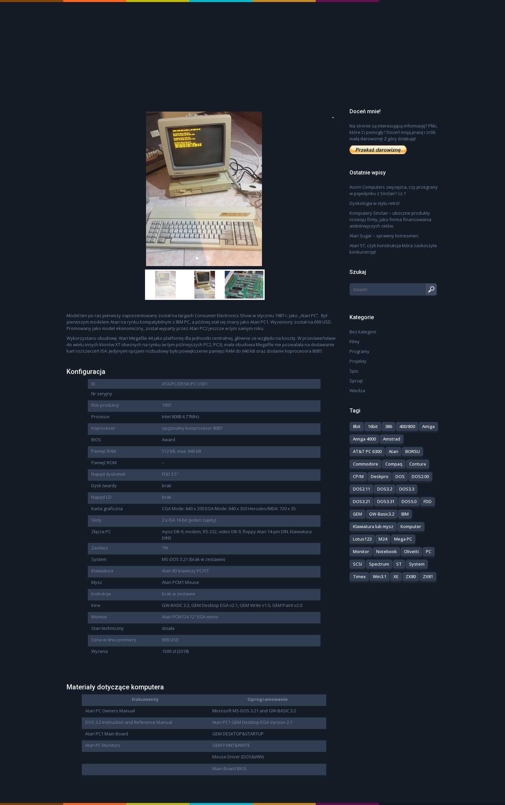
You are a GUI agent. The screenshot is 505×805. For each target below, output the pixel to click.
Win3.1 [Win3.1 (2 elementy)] (379, 576)
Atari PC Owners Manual (110, 711)
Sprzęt (356, 381)
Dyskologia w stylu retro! (375, 203)
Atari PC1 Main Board (106, 734)
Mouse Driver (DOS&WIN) (238, 757)
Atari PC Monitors (102, 745)
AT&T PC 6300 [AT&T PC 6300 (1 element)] (367, 451)
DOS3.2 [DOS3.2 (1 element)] (384, 489)
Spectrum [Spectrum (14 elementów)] (379, 564)
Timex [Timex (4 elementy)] (359, 576)
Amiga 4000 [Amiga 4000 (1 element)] (364, 439)
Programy (359, 351)
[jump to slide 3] (244, 285)
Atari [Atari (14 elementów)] (393, 451)
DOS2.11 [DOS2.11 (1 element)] (361, 489)
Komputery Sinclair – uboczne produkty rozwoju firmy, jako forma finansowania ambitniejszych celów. (390, 219)
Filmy (355, 341)
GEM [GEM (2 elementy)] (357, 514)
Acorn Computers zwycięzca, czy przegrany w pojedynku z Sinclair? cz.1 (394, 190)
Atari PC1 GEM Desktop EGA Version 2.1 (252, 722)
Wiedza (357, 390)
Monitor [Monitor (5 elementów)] (361, 551)
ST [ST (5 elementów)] (399, 564)
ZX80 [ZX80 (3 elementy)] (411, 576)
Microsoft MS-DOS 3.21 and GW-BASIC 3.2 (254, 711)
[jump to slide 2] (205, 285)
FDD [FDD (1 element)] (428, 501)
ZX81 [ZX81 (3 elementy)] (428, 576)
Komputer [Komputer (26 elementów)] (411, 526)
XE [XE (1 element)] (396, 576)
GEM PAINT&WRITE (231, 745)
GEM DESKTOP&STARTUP (238, 734)
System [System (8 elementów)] (417, 564)
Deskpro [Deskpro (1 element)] (379, 476)
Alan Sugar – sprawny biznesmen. (384, 236)
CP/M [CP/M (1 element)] (358, 476)
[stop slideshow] (208, 256)
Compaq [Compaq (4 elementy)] (393, 464)
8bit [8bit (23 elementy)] (357, 426)
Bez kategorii (363, 332)
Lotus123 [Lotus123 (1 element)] (362, 539)
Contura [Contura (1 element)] (417, 464)
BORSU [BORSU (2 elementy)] (412, 451)
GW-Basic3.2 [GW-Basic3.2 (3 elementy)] (381, 514)
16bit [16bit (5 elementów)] (373, 426)
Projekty (358, 361)
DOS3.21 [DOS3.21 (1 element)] (361, 501)
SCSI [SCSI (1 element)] (357, 564)
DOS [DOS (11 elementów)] (400, 476)
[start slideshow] (197, 256)
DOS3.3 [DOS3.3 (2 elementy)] (406, 489)
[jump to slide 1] (165, 285)
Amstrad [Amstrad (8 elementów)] (391, 439)
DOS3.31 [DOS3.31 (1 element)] (385, 501)
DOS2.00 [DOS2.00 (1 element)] (420, 476)
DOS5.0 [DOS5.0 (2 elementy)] (409, 501)
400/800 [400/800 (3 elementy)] (407, 426)
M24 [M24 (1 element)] (383, 539)
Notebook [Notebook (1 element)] (386, 551)
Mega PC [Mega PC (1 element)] (403, 539)
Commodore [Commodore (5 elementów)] (365, 464)
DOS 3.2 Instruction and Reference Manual (128, 722)
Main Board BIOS (229, 768)
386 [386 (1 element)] (388, 426)
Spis (354, 371)
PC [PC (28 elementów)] (428, 551)
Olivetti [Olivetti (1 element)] (411, 551)
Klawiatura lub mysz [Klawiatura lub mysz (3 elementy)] (373, 526)
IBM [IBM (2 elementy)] (405, 514)
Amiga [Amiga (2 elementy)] (428, 426)
